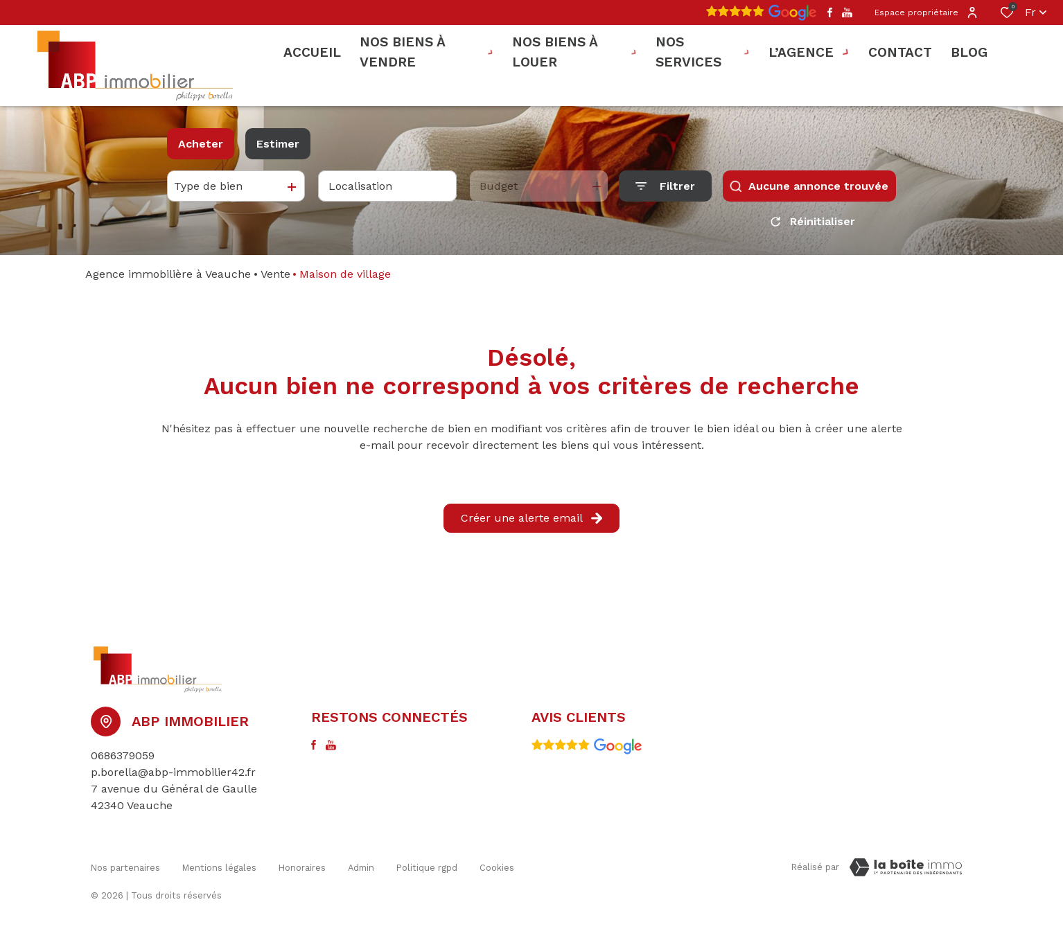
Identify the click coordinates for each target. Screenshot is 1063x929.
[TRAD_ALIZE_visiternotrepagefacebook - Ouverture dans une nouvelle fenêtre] (829, 12)
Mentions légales (219, 865)
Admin (361, 865)
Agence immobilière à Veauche (168, 274)
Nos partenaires (125, 865)
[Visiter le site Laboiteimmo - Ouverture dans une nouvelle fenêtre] (905, 867)
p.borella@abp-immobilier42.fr (173, 772)
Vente (275, 274)
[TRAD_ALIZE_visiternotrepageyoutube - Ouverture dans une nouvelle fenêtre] (847, 13)
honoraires (302, 865)
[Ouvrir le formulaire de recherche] (665, 186)
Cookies (497, 865)
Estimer (277, 143)
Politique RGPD (426, 865)
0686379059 (123, 755)
